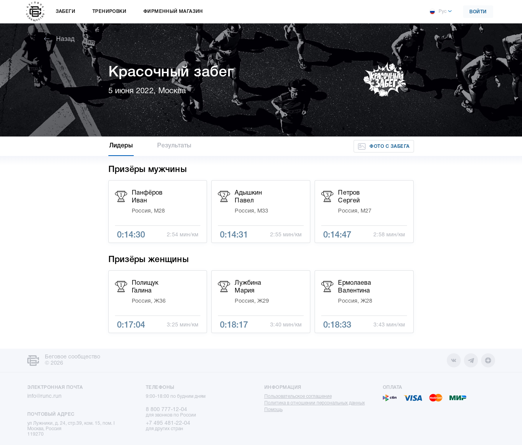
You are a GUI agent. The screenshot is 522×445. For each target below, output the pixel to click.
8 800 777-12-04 (166, 409)
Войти (478, 12)
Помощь (273, 410)
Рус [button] (437, 11)
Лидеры (121, 146)
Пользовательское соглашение (298, 396)
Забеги (65, 11)
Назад (59, 39)
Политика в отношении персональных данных (314, 403)
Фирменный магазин (173, 11)
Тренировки (109, 11)
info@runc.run (44, 396)
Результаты (174, 146)
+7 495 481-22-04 (168, 423)
